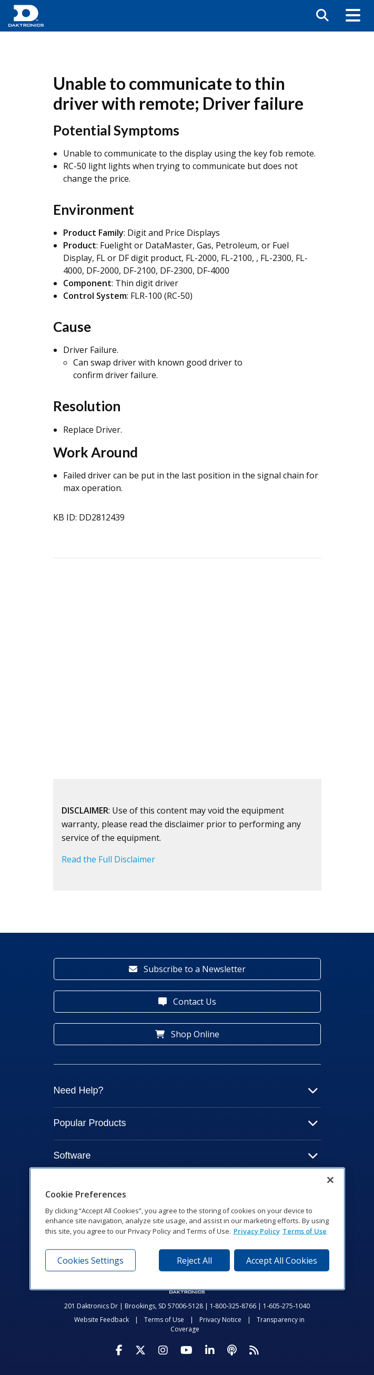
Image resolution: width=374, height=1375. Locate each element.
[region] (187, 1229)
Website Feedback (101, 1319)
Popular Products (186, 1123)
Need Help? (186, 1090)
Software (186, 1155)
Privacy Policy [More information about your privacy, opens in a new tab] (257, 1230)
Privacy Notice (220, 1319)
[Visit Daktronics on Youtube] (186, 1350)
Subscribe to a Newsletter (187, 969)
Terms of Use (164, 1319)
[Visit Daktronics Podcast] (232, 1350)
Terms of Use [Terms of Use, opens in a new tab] (304, 1230)
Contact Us (187, 1001)
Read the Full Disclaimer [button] (108, 859)
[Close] (330, 1180)
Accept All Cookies (281, 1260)
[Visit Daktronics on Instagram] (163, 1350)
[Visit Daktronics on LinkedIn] (210, 1350)
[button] (353, 16)
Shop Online (187, 1034)
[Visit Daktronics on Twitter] (140, 1350)
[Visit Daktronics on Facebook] (119, 1350)
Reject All (194, 1260)
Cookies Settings (90, 1260)
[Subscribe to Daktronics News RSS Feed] (254, 1350)
